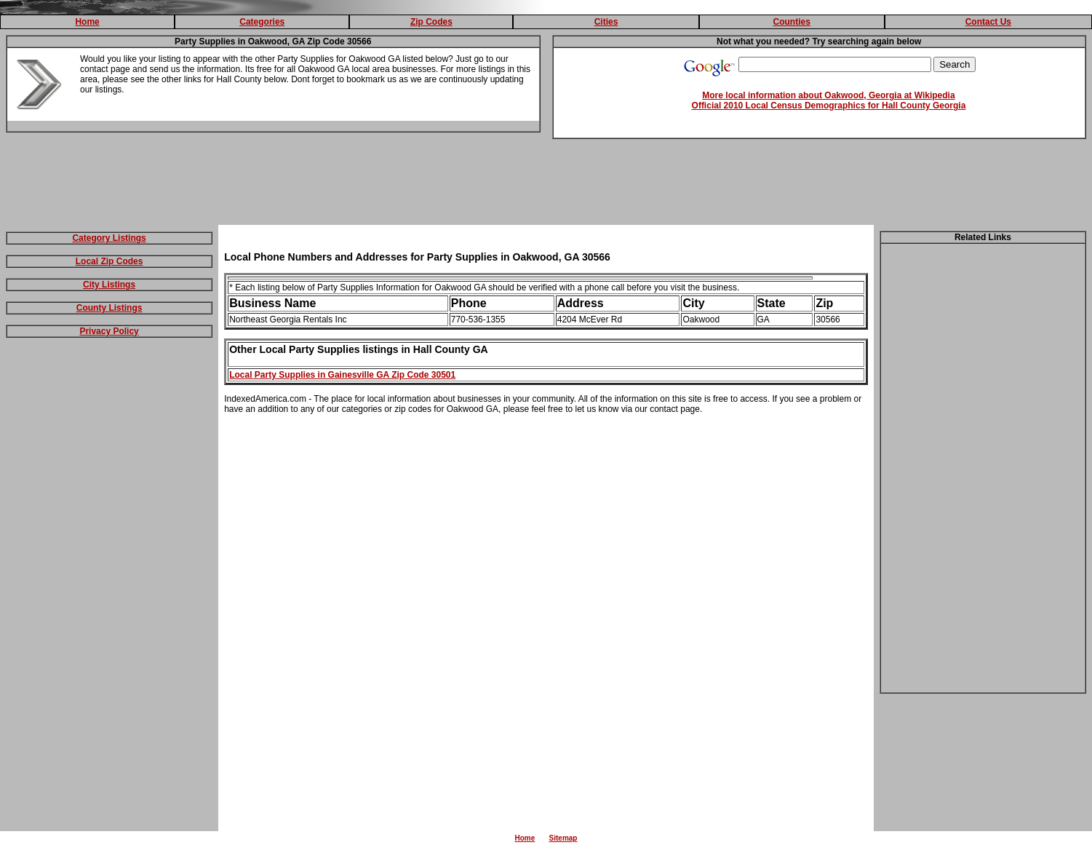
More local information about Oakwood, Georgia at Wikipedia (828, 95)
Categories (261, 22)
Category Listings (109, 238)
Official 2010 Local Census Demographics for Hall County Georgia (829, 105)
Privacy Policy (108, 331)
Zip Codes (431, 22)
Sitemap (563, 838)
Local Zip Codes (109, 261)
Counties (791, 22)
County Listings (109, 308)
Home (87, 22)
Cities (606, 22)
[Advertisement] (546, 185)
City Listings (109, 284)
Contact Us (988, 22)
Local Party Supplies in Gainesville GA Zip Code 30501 (342, 375)
